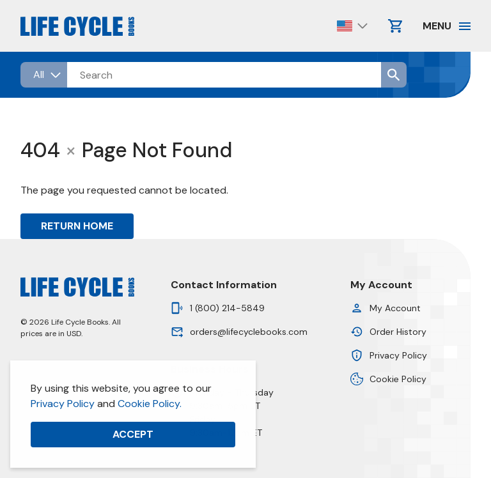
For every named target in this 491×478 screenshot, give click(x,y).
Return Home (77, 226)
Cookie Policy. (150, 403)
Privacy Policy (63, 403)
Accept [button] (133, 434)
